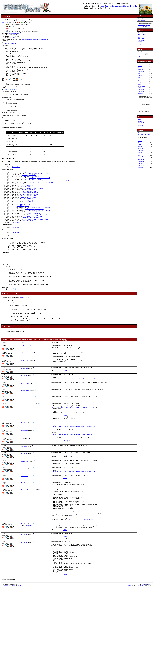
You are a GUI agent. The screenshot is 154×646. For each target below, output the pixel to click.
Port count (140, 139)
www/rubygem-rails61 (29, 184)
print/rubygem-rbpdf (29, 202)
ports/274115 (67, 478)
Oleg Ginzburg (28, 573)
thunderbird (141, 71)
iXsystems (148, 25)
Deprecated (141, 142)
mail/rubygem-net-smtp (28, 207)
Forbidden (140, 146)
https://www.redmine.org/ (11, 43)
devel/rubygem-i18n (28, 201)
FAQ (139, 37)
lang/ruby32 (16, 175)
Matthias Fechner (25, 413)
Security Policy (141, 40)
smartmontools (42, 39)
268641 (65, 580)
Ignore (139, 144)
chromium (140, 93)
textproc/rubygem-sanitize (32, 227)
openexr (140, 75)
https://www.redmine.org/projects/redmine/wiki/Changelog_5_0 (74, 409)
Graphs (139, 133)
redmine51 (18, 356)
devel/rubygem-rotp (28, 216)
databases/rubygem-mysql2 (31, 232)
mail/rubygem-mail (27, 196)
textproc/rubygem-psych (26, 212)
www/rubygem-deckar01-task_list (42, 229)
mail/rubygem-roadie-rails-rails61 (44, 192)
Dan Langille (140, 643)
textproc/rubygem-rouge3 (32, 186)
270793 (65, 494)
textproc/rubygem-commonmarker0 (39, 226)
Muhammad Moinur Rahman (27, 434)
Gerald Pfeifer (24, 484)
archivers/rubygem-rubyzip (29, 206)
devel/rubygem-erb (23, 219)
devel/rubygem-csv (27, 197)
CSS (146, 642)
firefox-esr (140, 69)
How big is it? (141, 38)
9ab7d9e (12, 38)
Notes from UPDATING (10, 316)
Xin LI (22, 475)
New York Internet (141, 25)
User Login (140, 18)
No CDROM (141, 150)
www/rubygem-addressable (31, 204)
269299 (65, 519)
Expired (140, 154)
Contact (140, 44)
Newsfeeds (140, 125)
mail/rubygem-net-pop (27, 211)
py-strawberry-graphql (141, 86)
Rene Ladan (23, 371)
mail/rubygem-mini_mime (33, 189)
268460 (65, 587)
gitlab (139, 64)
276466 (65, 449)
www (7, 22)
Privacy (140, 41)
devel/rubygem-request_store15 (39, 187)
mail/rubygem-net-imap (28, 209)
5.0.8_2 (4, 22)
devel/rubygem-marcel (26, 194)
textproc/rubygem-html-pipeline (39, 224)
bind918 (24, 39)
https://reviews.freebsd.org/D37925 (80, 567)
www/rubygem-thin (27, 236)
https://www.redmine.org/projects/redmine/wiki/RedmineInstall (72, 439)
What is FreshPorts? (142, 32)
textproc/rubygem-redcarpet (34, 222)
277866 (65, 400)
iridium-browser (30, 39)
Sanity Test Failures (142, 124)
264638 (65, 633)
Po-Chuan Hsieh (24, 379)
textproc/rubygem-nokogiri (34, 199)
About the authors (142, 34)
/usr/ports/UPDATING (24, 319)
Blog (139, 43)
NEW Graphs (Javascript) (144, 134)
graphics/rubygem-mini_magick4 (38, 234)
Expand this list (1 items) (13, 311)
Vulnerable (140, 152)
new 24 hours (141, 159)
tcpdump (36, 39)
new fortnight (141, 165)
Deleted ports (141, 122)
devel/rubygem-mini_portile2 (40, 221)
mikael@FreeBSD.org (13, 33)
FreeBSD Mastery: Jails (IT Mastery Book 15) (119, 6)
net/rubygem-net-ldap (32, 214)
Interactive (140, 157)
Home (139, 119)
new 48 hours (141, 161)
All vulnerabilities (145, 107)
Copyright (130, 643)
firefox (139, 67)
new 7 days (140, 163)
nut (47, 39)
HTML (143, 642)
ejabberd (140, 66)
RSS (150, 642)
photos (113, 8)
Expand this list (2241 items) (10, 96)
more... (139, 56)
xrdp (139, 77)
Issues (139, 35)
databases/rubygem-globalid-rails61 (39, 182)
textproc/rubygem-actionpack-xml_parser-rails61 (52, 191)
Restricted (140, 148)
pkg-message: (5, 282)
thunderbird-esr (141, 91)
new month (140, 167)
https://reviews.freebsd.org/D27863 (89, 557)
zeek (139, 73)
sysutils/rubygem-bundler (32, 181)
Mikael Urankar (24, 397)
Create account (141, 20)
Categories (140, 121)
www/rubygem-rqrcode (27, 217)
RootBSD (145, 26)
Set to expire (141, 156)
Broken (140, 141)
